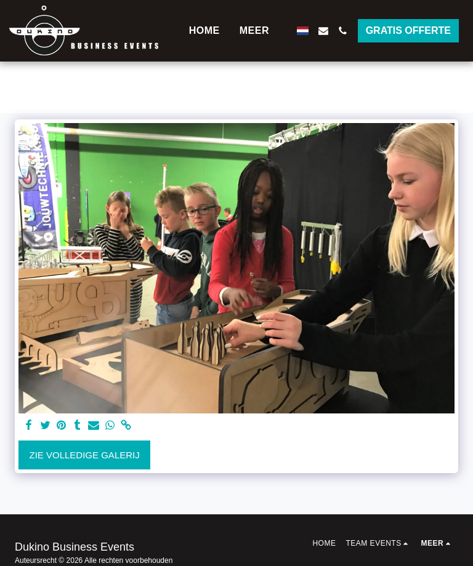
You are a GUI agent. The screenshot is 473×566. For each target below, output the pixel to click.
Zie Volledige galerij (85, 455)
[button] (323, 31)
